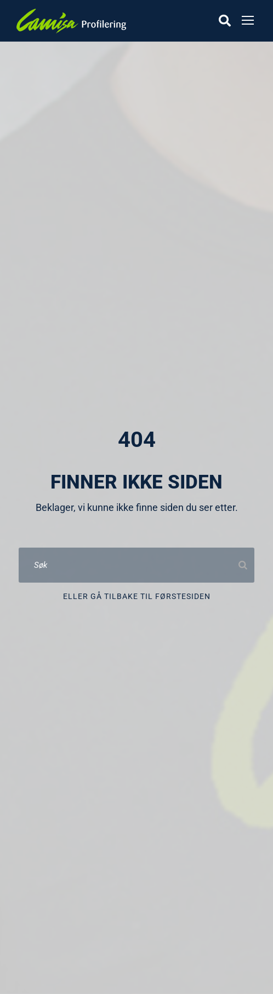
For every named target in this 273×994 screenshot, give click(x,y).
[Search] (243, 565)
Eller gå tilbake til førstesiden (137, 596)
